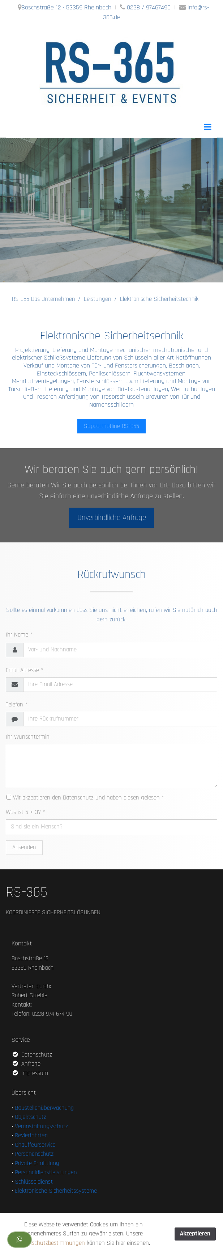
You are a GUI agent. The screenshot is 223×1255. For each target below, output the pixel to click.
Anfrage (26, 1064)
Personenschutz (34, 1154)
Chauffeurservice (35, 1145)
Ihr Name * (19, 635)
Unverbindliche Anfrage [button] (111, 517)
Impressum (30, 1073)
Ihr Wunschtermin (28, 737)
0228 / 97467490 (149, 7)
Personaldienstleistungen (46, 1172)
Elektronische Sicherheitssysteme (56, 1191)
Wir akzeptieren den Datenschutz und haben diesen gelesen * (85, 798)
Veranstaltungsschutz (41, 1126)
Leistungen (97, 299)
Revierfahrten (31, 1135)
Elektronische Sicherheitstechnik (159, 299)
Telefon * (16, 705)
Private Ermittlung (37, 1163)
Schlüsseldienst (34, 1182)
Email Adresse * (24, 670)
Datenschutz (32, 1055)
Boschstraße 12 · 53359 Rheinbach (66, 7)
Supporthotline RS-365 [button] (111, 426)
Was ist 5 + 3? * (25, 812)
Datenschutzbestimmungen (51, 1243)
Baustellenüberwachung (44, 1108)
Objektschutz (30, 1117)
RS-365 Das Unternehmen (43, 299)
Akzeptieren (195, 1234)
